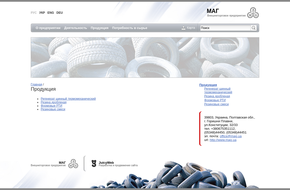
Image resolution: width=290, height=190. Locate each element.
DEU (59, 12)
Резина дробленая (53, 102)
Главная (36, 84)
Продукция (99, 28)
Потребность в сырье (129, 28)
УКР (42, 12)
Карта (191, 28)
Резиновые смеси (53, 109)
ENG (51, 12)
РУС (34, 12)
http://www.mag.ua (223, 140)
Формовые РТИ (51, 106)
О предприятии (48, 28)
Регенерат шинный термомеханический (68, 98)
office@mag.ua (231, 136)
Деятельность (75, 28)
